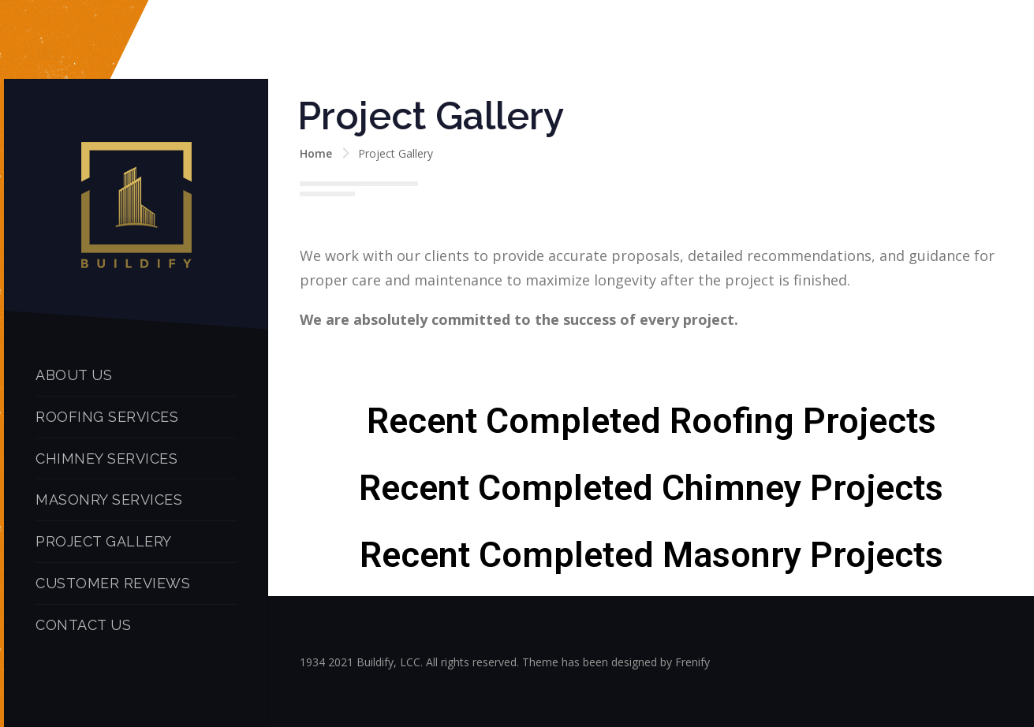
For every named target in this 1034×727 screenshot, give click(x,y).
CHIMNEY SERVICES (106, 458)
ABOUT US (73, 375)
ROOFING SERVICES (106, 416)
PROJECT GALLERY (103, 541)
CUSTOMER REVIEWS (112, 583)
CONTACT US (83, 625)
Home (316, 153)
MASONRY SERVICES (108, 499)
